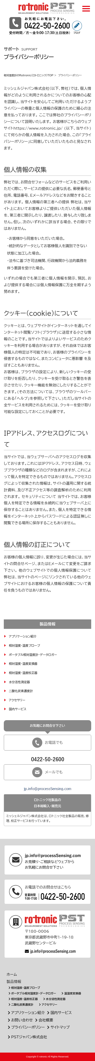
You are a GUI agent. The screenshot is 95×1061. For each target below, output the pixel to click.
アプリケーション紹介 (22, 636)
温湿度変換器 (71, 993)
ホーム (12, 974)
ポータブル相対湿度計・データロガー (33, 654)
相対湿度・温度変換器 (23, 663)
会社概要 (43, 1020)
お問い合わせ (20, 1020)
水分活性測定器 (19, 682)
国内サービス (17, 709)
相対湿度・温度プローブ (24, 645)
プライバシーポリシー (26, 1027)
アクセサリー (17, 700)
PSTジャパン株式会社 (27, 1037)
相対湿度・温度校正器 (23, 672)
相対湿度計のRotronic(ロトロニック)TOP (28, 75)
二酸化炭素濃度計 (21, 691)
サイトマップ (58, 1027)
